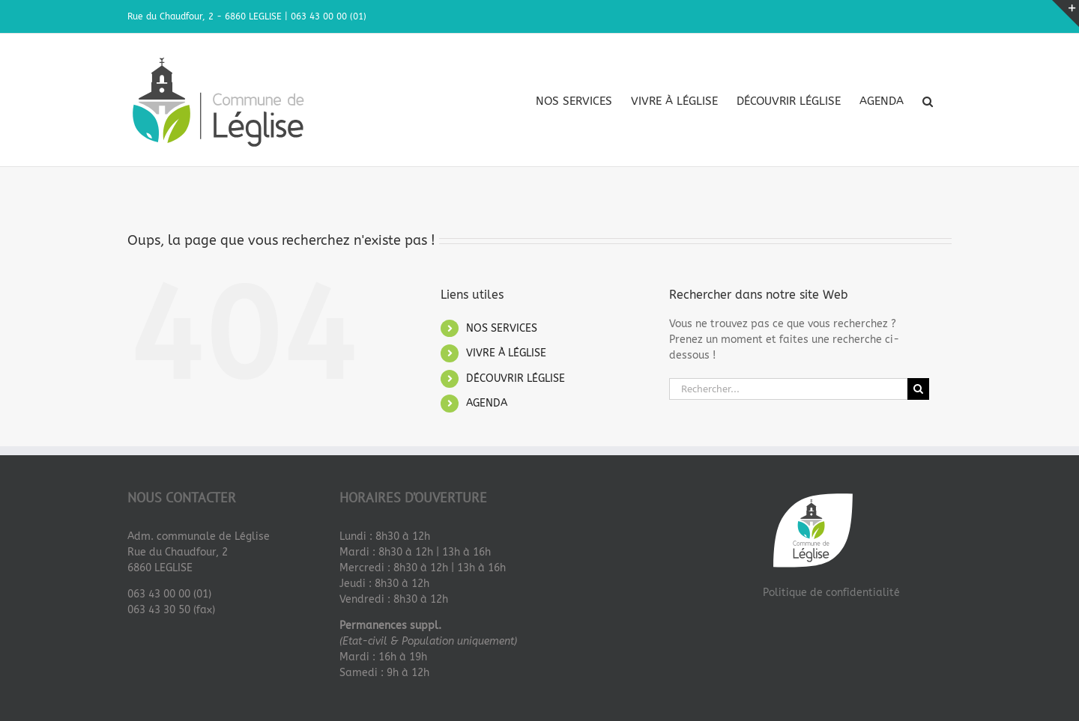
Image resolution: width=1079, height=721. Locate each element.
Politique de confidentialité (831, 591)
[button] (927, 101)
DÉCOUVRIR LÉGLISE (515, 377)
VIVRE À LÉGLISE (506, 352)
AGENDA (486, 403)
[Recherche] (918, 388)
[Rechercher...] (788, 388)
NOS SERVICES (501, 327)
